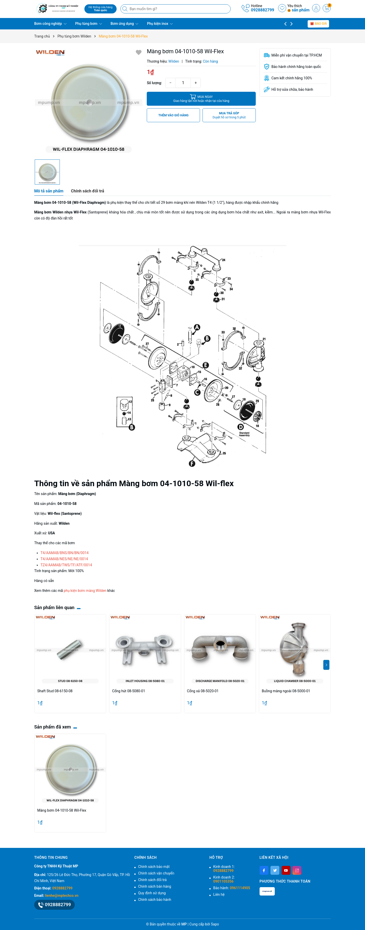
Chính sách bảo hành (154, 900)
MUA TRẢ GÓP (229, 115)
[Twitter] (274, 870)
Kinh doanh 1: (224, 869)
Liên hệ (219, 894)
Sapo (215, 924)
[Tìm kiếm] (125, 8)
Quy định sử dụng (152, 893)
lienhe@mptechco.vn (61, 895)
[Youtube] (286, 870)
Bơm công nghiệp (50, 24)
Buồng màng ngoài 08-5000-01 (286, 691)
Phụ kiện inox (160, 24)
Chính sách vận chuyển (156, 873)
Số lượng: (154, 83)
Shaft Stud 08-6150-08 (54, 691)
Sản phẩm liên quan (54, 607)
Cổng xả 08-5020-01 (203, 691)
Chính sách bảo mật (154, 867)
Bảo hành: (231, 888)
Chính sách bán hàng (154, 886)
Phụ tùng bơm (88, 24)
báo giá (318, 23)
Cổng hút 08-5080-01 (128, 691)
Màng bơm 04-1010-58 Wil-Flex (61, 810)
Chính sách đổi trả (152, 880)
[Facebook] (264, 870)
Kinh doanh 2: (224, 879)
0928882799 (262, 10)
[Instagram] (297, 870)
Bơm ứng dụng (124, 24)
